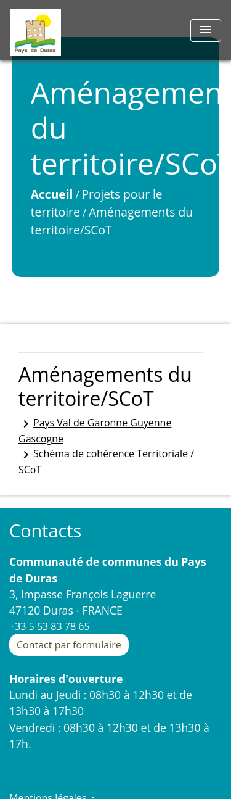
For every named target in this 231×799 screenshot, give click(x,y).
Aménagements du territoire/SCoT (112, 221)
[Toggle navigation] (205, 30)
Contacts (45, 531)
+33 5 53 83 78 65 (49, 626)
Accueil (52, 194)
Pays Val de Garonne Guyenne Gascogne (94, 430)
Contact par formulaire (69, 645)
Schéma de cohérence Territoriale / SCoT (106, 461)
